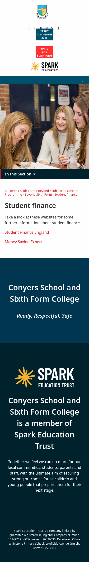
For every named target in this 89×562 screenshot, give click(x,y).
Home (11, 191)
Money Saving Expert (23, 241)
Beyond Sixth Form (38, 194)
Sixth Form (28, 191)
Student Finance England (27, 232)
